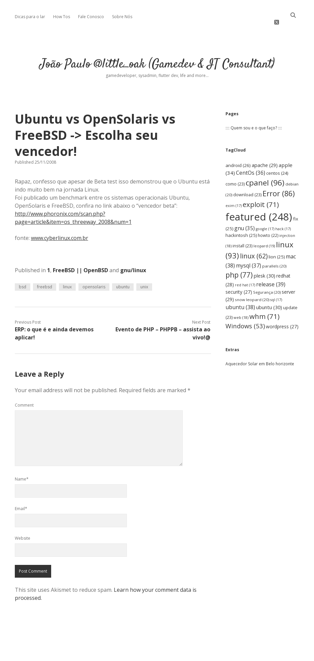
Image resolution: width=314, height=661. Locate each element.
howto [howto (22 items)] (268, 226)
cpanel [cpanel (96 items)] (265, 173)
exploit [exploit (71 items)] (261, 195)
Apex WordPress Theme (136, 653)
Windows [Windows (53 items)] (245, 316)
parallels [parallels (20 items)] (274, 256)
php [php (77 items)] (239, 265)
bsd (22, 277)
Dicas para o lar (30, 16)
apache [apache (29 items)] (265, 156)
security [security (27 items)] (238, 282)
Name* (22, 469)
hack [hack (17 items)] (283, 219)
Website (22, 529)
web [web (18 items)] (241, 308)
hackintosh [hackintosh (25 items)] (241, 226)
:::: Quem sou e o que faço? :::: (253, 118)
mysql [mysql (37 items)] (248, 256)
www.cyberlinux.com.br (59, 228)
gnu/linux (133, 260)
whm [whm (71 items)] (264, 307)
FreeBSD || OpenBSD (80, 260)
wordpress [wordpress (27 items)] (282, 317)
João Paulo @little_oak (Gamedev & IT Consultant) (157, 55)
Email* (21, 499)
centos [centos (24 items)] (277, 164)
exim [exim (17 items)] (233, 196)
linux (67, 277)
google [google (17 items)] (265, 219)
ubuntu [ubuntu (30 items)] (269, 297)
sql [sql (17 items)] (276, 290)
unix (144, 277)
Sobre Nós (122, 16)
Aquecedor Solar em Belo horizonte (259, 354)
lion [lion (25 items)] (277, 247)
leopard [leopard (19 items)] (264, 236)
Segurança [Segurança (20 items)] (267, 282)
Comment (24, 396)
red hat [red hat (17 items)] (245, 275)
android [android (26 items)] (238, 156)
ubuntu (123, 277)
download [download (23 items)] (247, 185)
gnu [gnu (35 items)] (244, 218)
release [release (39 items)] (270, 275)
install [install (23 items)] (242, 236)
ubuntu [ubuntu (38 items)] (240, 297)
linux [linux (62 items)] (254, 246)
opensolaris (93, 277)
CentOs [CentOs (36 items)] (250, 163)
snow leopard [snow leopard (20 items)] (252, 290)
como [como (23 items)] (235, 174)
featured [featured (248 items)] (258, 207)
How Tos (61, 16)
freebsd (44, 277)
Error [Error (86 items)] (279, 184)
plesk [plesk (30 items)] (264, 266)
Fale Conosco (91, 16)
